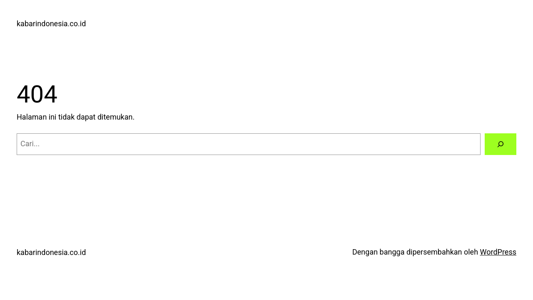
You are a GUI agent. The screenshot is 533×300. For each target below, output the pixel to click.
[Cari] (500, 144)
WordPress (498, 252)
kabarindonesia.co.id (51, 23)
